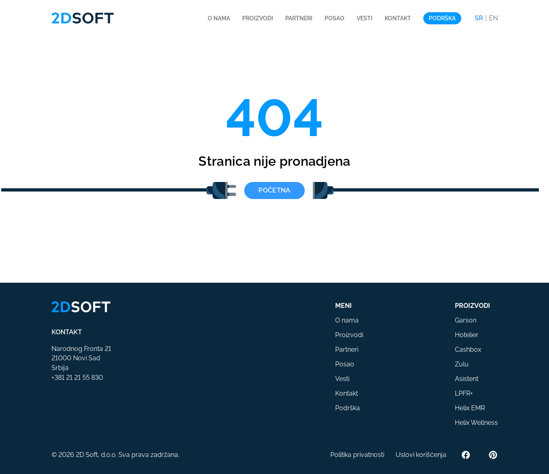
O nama (219, 18)
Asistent (466, 379)
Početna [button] (274, 190)
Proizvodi (257, 18)
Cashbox (468, 349)
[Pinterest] (493, 455)
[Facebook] (466, 455)
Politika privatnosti (357, 455)
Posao (334, 18)
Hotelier (466, 335)
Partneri (298, 18)
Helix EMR (470, 408)
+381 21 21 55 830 (77, 377)
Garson (465, 320)
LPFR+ (464, 393)
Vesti (364, 18)
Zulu (462, 364)
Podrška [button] (442, 18)
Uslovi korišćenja (421, 455)
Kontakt (398, 18)
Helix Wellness (476, 422)
